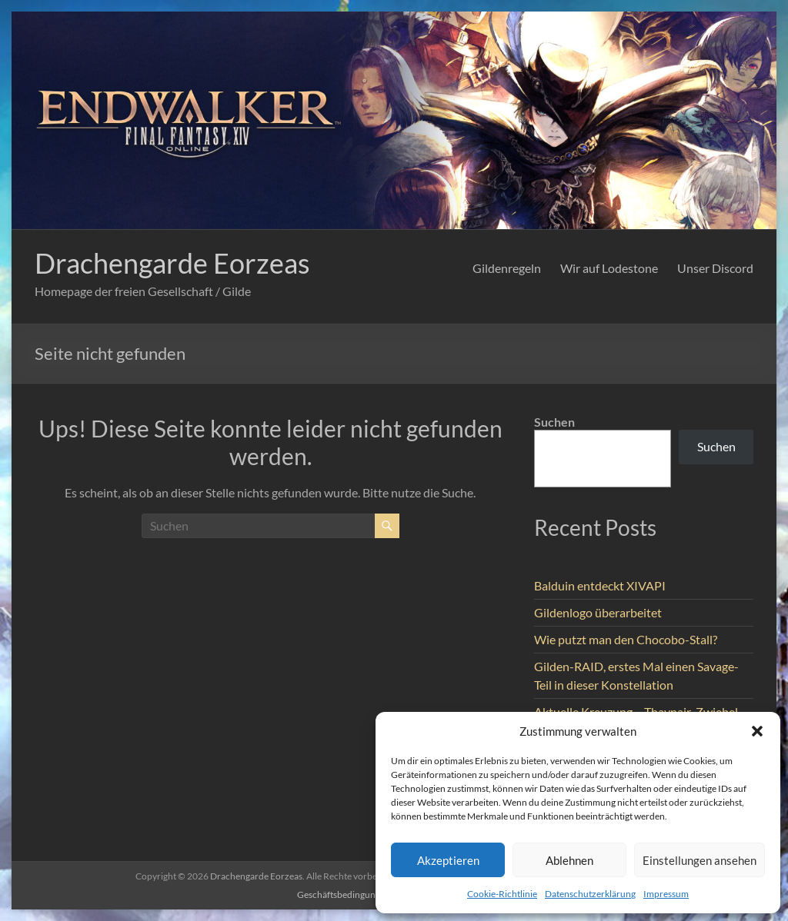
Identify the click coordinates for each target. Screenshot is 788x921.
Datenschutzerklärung (590, 893)
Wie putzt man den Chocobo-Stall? (625, 639)
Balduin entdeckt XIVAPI (600, 585)
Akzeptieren (448, 860)
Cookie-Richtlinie (502, 893)
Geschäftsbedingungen (343, 894)
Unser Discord (715, 268)
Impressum (666, 893)
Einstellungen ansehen (699, 860)
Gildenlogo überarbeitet (598, 612)
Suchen (554, 421)
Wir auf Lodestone (609, 268)
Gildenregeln (506, 268)
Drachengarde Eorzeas (172, 263)
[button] (757, 731)
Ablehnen (569, 860)
